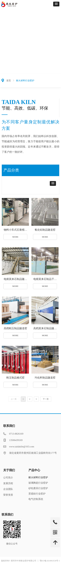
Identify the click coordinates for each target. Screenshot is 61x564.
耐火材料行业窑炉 (25, 80)
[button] (56, 4)
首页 (8, 80)
